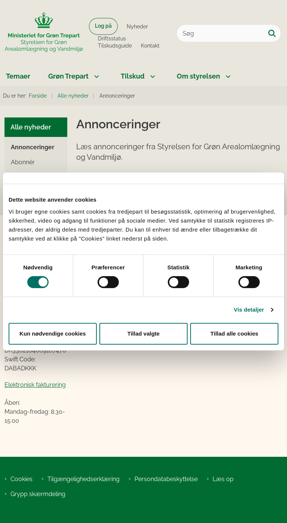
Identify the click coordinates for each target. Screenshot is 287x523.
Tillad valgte (143, 333)
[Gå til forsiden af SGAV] (41, 33)
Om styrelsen (198, 76)
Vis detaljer (249, 309)
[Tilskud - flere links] (152, 76)
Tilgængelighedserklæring (83, 479)
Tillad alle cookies (234, 333)
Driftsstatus (112, 39)
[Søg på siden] (272, 33)
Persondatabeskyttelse (166, 479)
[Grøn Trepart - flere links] (96, 76)
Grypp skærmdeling (37, 494)
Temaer (18, 76)
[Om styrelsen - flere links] (227, 76)
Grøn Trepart (68, 76)
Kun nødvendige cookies (52, 333)
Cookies (21, 479)
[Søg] (228, 33)
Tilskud (133, 76)
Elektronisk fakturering (35, 384)
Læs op (223, 479)
